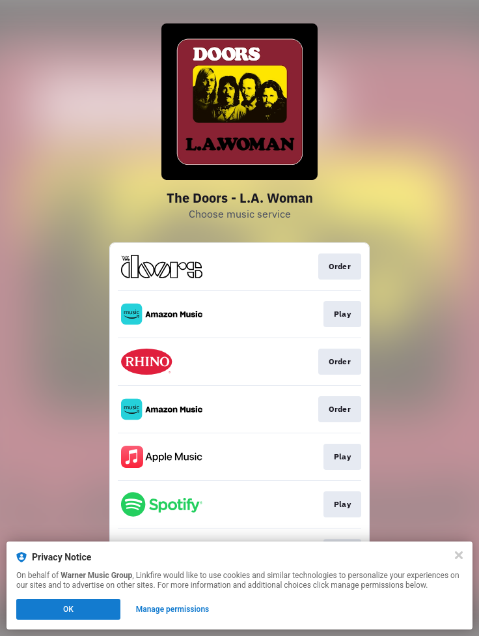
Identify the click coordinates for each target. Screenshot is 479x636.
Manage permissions (173, 609)
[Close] (458, 555)
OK (68, 609)
